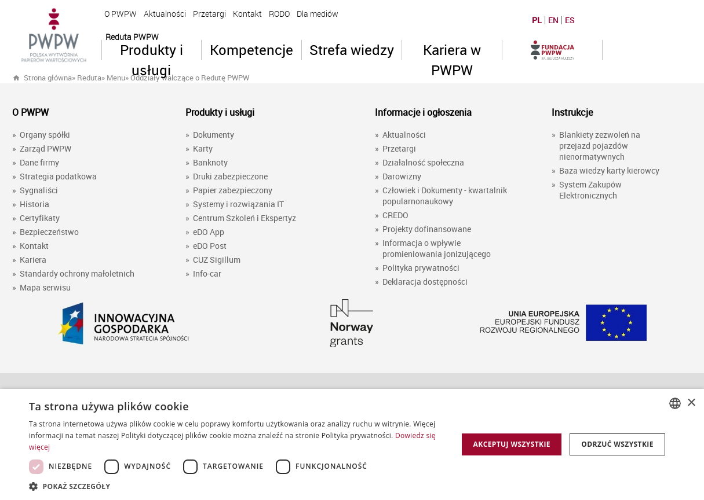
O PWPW (120, 13)
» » (175, 77)
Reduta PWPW (132, 36)
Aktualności (165, 13)
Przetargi (209, 13)
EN (553, 20)
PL (537, 20)
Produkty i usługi (151, 50)
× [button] (691, 403)
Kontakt (247, 13)
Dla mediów (317, 13)
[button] (237, 485)
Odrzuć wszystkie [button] (617, 444)
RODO (279, 13)
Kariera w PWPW (452, 50)
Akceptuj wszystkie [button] (511, 444)
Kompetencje (251, 50)
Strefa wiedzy (351, 50)
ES (570, 20)
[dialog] (352, 444)
